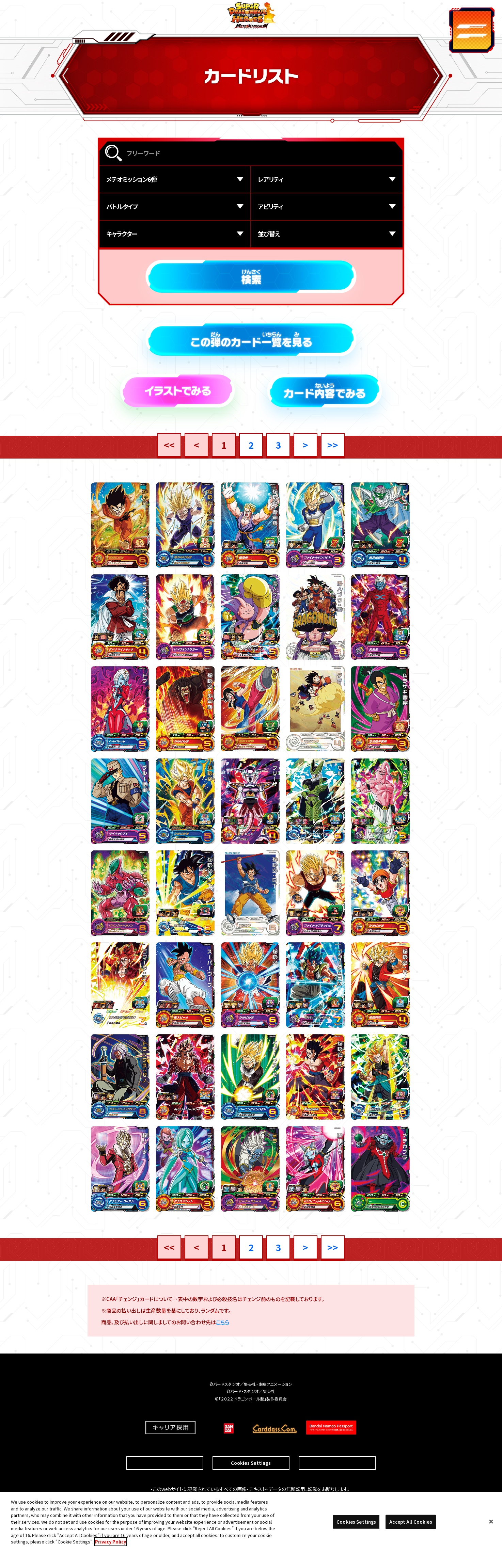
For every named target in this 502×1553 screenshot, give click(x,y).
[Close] (491, 1522)
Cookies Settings (251, 1448)
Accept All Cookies (410, 1522)
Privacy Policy (110, 1542)
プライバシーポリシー (337, 1448)
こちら (222, 1324)
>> (332, 444)
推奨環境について (164, 1448)
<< (169, 444)
